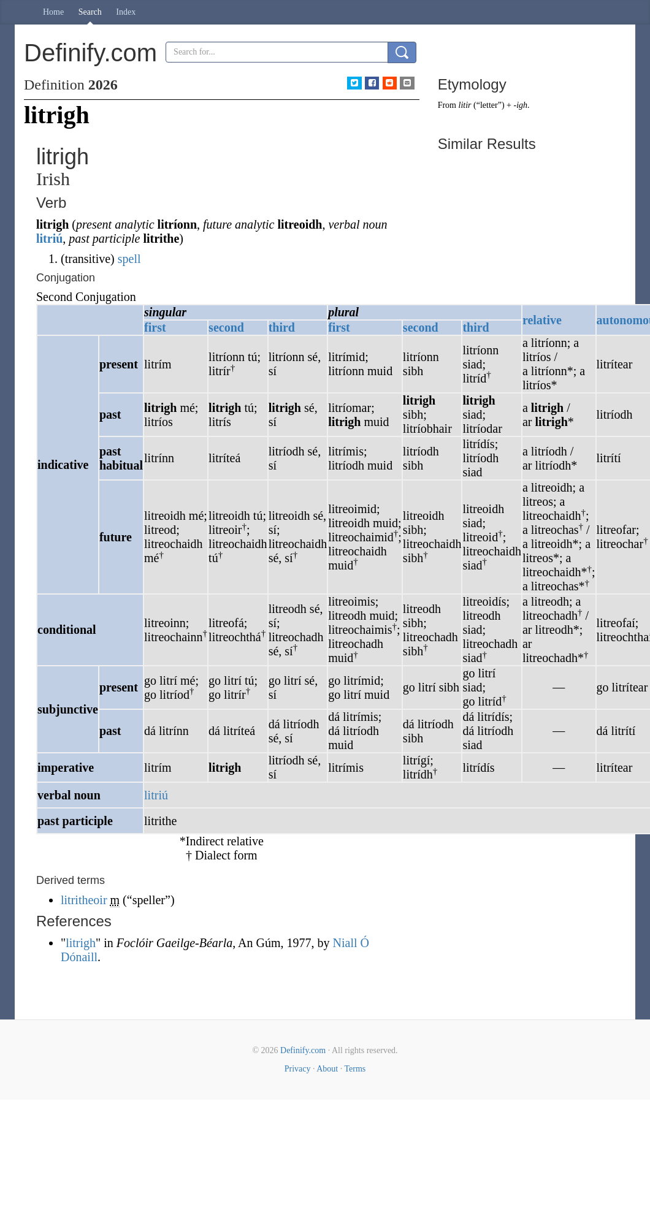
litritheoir (84, 900)
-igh (520, 105)
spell (129, 258)
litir (465, 105)
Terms (354, 1068)
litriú (49, 238)
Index (126, 12)
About (327, 1068)
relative (542, 320)
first (155, 327)
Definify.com (303, 1050)
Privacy (298, 1068)
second (226, 327)
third (282, 327)
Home (53, 12)
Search (90, 12)
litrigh (81, 943)
